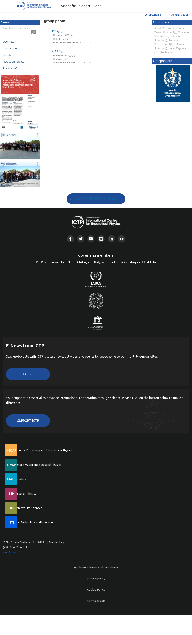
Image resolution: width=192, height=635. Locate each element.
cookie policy (96, 589)
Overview (8, 41)
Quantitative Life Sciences (26, 508)
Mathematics (18, 479)
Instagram (101, 238)
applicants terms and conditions (96, 567)
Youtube (90, 238)
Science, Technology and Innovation (32, 522)
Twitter (80, 238)
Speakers (8, 55)
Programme (10, 48)
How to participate (13, 61)
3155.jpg (56, 31)
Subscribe (28, 374)
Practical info (10, 68)
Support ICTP (28, 420)
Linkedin (111, 238)
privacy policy (96, 578)
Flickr (121, 238)
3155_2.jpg (58, 51)
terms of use (96, 600)
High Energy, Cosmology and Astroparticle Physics (41, 450)
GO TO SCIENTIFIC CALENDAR (97, 198)
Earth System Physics (23, 493)
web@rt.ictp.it (11, 552)
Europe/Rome (153, 14)
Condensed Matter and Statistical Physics (35, 464)
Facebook (70, 238)
